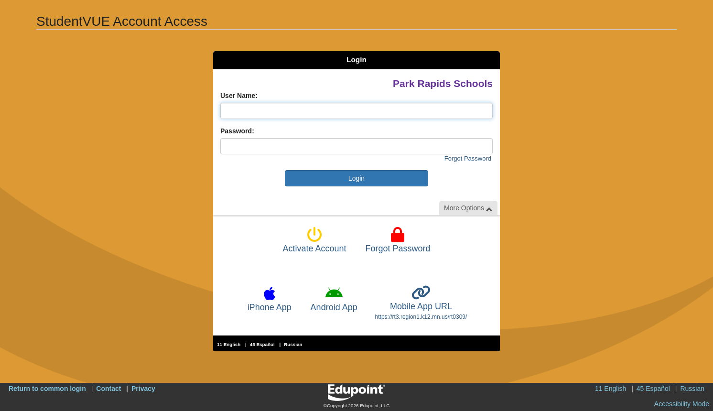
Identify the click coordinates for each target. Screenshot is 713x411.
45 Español (262, 344)
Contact (108, 388)
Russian (293, 344)
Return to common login (47, 388)
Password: (237, 131)
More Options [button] (468, 208)
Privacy (143, 388)
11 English (228, 344)
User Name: (239, 95)
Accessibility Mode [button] (681, 404)
